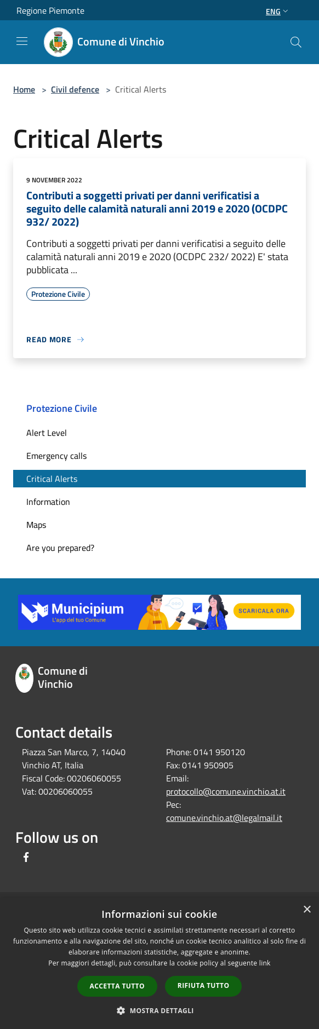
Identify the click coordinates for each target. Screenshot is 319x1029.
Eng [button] (278, 11)
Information (48, 501)
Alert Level (46, 432)
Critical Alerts (51, 478)
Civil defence (75, 89)
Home (24, 89)
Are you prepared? (60, 547)
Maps (36, 524)
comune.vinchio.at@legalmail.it (224, 817)
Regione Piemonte (50, 10)
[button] (159, 1010)
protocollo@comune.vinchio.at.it (226, 791)
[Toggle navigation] (22, 41)
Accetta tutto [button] (117, 986)
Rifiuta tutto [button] (204, 985)
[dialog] (159, 963)
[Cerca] (296, 42)
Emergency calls (56, 455)
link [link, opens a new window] (265, 963)
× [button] (307, 910)
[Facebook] (26, 858)
